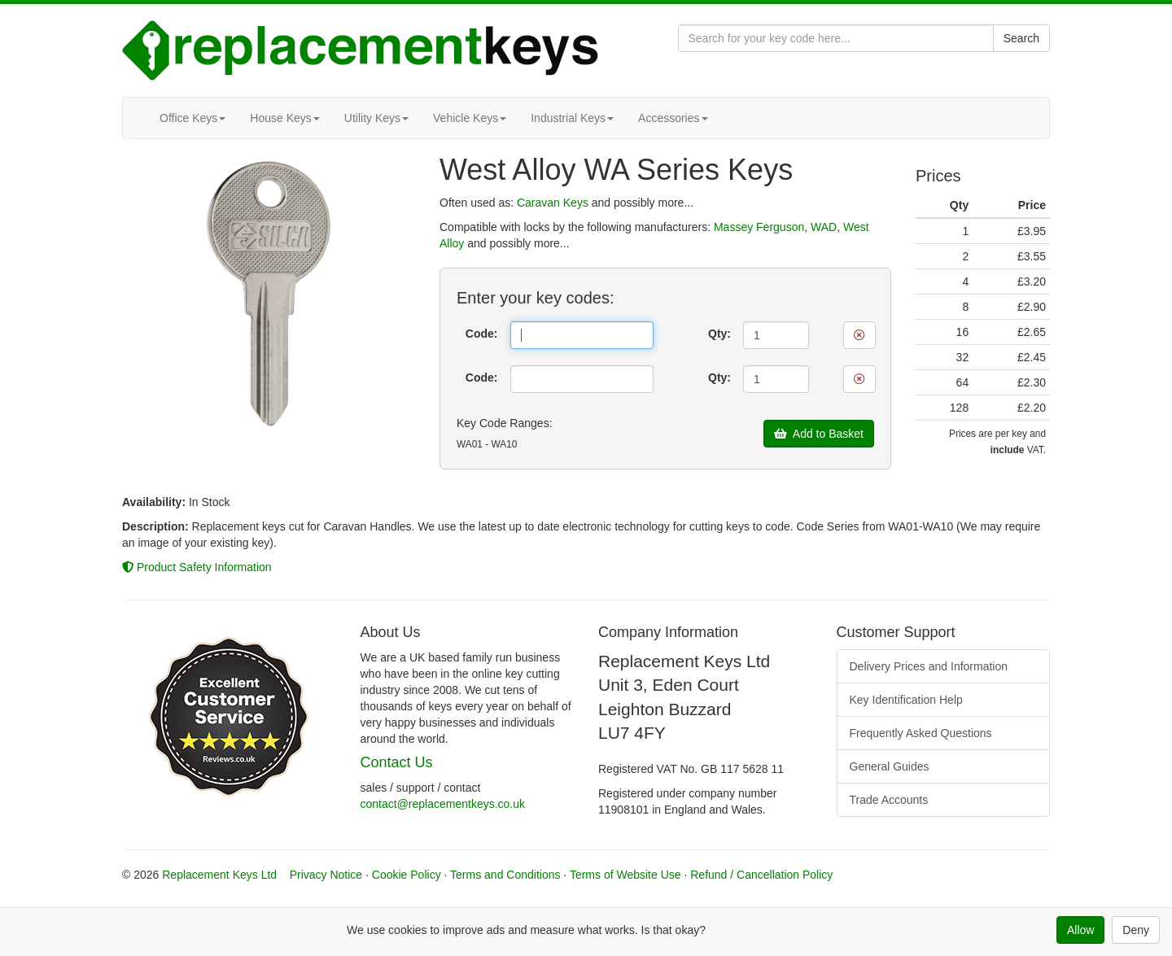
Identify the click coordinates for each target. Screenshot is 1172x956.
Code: (482, 333)
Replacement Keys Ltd (219, 874)
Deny (1135, 929)
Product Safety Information (197, 567)
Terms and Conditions (505, 874)
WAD (824, 227)
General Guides (889, 766)
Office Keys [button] (192, 117)
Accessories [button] (672, 117)
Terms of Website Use (625, 874)
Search (1021, 38)
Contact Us (397, 762)
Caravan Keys (552, 202)
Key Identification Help (906, 699)
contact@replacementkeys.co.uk (443, 803)
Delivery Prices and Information (929, 666)
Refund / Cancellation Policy (761, 874)
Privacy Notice (326, 874)
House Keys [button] (284, 117)
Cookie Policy (406, 874)
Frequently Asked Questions (921, 733)
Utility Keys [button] (376, 117)
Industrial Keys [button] (572, 117)
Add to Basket (819, 434)
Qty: (719, 333)
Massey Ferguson (759, 227)
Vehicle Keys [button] (469, 117)
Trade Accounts (889, 799)
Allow (1080, 929)
